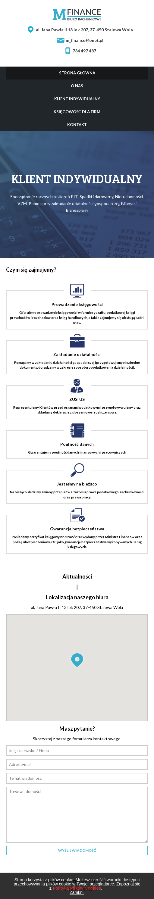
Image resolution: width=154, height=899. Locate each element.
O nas (77, 85)
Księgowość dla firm (77, 111)
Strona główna (77, 72)
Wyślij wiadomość (77, 850)
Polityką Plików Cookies (77, 888)
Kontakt (77, 124)
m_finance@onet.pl (84, 40)
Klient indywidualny (77, 98)
